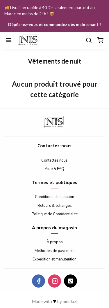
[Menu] (8, 40)
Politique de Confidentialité (55, 214)
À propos (55, 242)
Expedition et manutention (54, 259)
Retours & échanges (54, 205)
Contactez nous (54, 160)
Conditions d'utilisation (54, 197)
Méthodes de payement (55, 250)
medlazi (70, 301)
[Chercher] (88, 40)
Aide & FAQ (54, 169)
